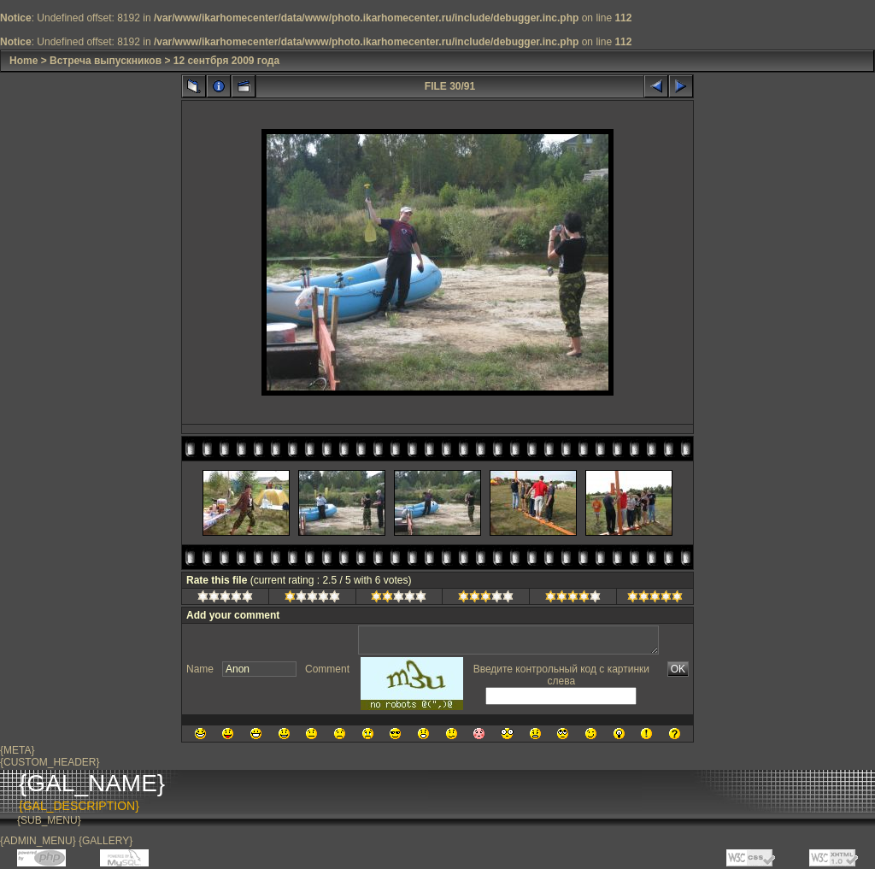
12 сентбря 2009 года (226, 61)
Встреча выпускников (105, 61)
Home (23, 61)
